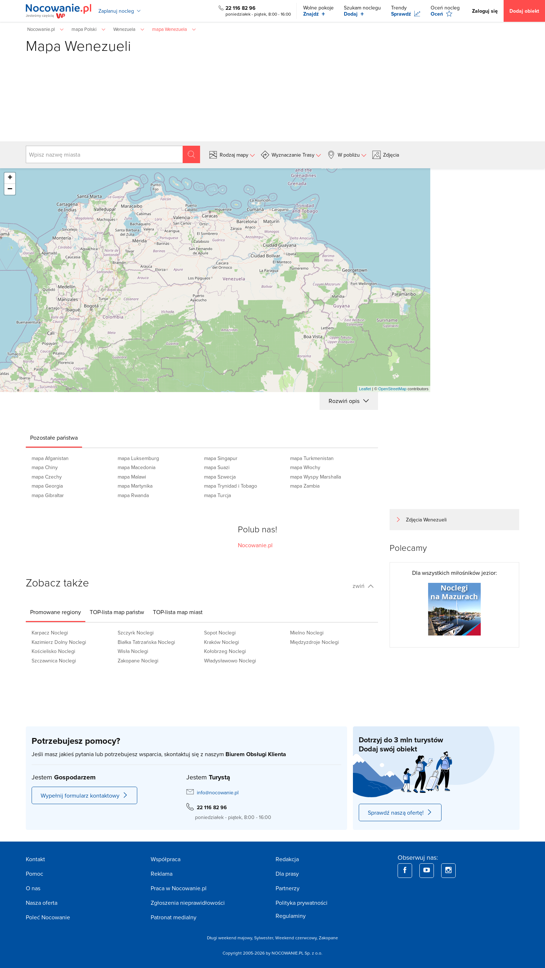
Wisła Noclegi (133, 651)
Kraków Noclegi (221, 642)
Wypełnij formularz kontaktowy (84, 795)
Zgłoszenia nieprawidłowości (188, 903)
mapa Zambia (305, 485)
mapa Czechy (47, 476)
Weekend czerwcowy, (297, 938)
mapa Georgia (47, 485)
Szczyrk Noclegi (136, 632)
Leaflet (365, 389)
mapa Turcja (217, 495)
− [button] (9, 189)
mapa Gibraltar (48, 495)
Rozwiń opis (349, 401)
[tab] (54, 437)
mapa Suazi (216, 467)
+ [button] (10, 178)
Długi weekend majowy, (230, 938)
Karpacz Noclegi (50, 632)
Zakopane (328, 938)
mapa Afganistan (50, 458)
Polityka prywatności (302, 903)
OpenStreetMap (392, 389)
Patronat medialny (173, 917)
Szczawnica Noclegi (54, 660)
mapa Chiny (45, 467)
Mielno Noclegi (307, 632)
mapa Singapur (220, 458)
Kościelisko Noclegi (53, 651)
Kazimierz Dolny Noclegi (59, 642)
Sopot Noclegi (220, 632)
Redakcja (287, 859)
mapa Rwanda (133, 495)
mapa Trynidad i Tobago (230, 485)
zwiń (363, 586)
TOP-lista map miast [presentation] (178, 612)
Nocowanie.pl (255, 545)
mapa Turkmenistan (312, 458)
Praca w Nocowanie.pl (179, 888)
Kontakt (35, 859)
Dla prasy (287, 874)
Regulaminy (291, 916)
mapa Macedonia (136, 467)
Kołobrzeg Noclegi (225, 651)
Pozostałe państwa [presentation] (54, 437)
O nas (33, 888)
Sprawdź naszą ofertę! (400, 812)
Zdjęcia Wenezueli (426, 519)
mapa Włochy (305, 467)
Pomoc (34, 874)
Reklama (161, 874)
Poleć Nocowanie (48, 917)
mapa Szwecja (220, 476)
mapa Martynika (135, 485)
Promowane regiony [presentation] (55, 612)
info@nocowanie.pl (218, 792)
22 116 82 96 (240, 8)
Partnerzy (288, 888)
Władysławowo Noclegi (230, 660)
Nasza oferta (41, 903)
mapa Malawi (132, 476)
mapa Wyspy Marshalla (315, 476)
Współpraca (165, 859)
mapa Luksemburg (138, 458)
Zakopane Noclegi (138, 660)
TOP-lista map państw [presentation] (117, 612)
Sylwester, (264, 938)
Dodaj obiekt (524, 11)
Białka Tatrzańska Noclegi (146, 642)
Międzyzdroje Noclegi (314, 642)
